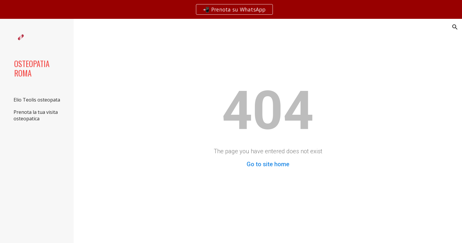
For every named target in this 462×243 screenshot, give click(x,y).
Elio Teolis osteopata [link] (37, 99)
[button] (455, 27)
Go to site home (268, 164)
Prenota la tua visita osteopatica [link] (36, 115)
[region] (231, 9)
